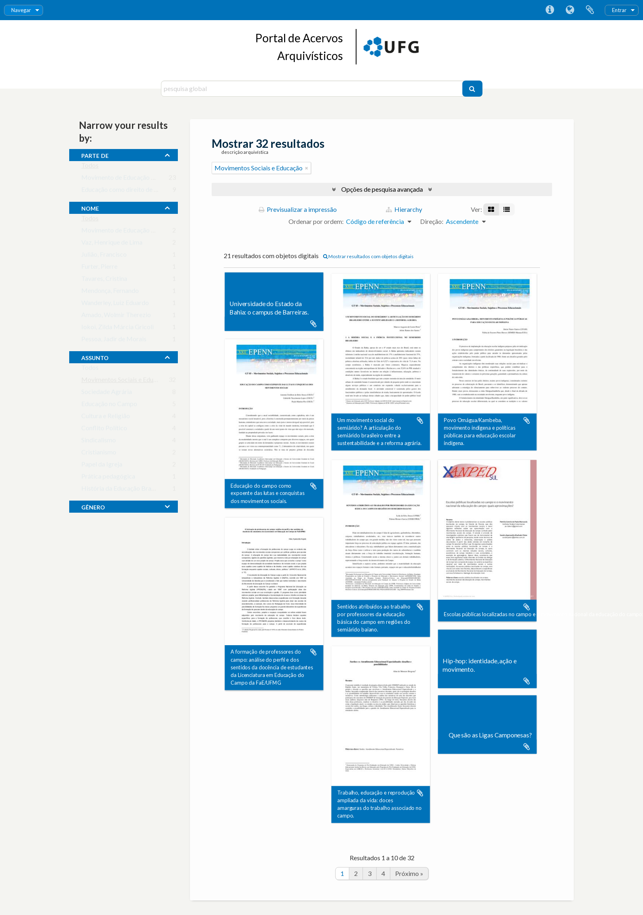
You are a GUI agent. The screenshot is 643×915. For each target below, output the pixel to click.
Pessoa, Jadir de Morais (113, 340)
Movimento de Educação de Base (127, 232)
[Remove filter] (306, 168)
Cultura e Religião (105, 417)
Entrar (619, 10)
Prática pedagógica (108, 478)
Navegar (21, 10)
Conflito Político (104, 429)
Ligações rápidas (550, 10)
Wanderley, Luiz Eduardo (115, 304)
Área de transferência (590, 10)
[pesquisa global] (312, 89)
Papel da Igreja (101, 466)
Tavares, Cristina (104, 280)
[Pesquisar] (472, 89)
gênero (93, 506)
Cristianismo (98, 454)
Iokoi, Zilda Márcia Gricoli (117, 328)
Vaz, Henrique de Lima (111, 244)
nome (90, 207)
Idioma (570, 10)
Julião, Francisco (104, 256)
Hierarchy (404, 209)
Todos (90, 167)
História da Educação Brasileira (124, 490)
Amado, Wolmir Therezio (116, 316)
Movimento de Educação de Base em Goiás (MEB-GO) (156, 179)
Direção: (431, 221)
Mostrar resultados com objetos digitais (368, 256)
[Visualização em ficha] (491, 209)
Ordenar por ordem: (316, 221)
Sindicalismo (98, 441)
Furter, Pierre (99, 268)
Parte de (95, 154)
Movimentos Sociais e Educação (125, 381)
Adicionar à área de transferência (313, 324)
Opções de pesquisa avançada (382, 189)
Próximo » (409, 873)
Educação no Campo (109, 405)
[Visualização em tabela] (507, 209)
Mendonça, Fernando (110, 292)
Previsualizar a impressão (298, 209)
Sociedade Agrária (106, 393)
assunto (95, 357)
